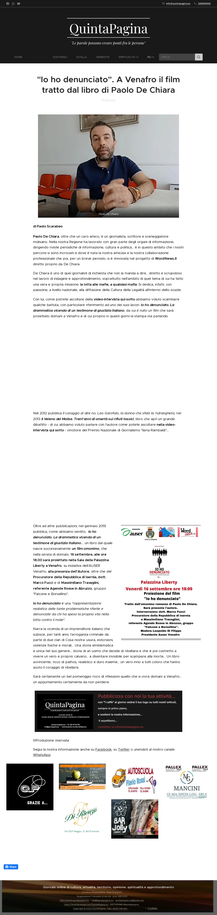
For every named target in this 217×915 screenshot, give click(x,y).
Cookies (152, 908)
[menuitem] (21, 57)
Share (10, 866)
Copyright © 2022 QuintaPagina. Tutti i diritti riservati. (100, 908)
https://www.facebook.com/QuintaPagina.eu (86, 904)
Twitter (124, 749)
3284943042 (204, 3)
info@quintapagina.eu (178, 3)
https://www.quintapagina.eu (74, 900)
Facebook (103, 749)
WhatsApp (42, 755)
